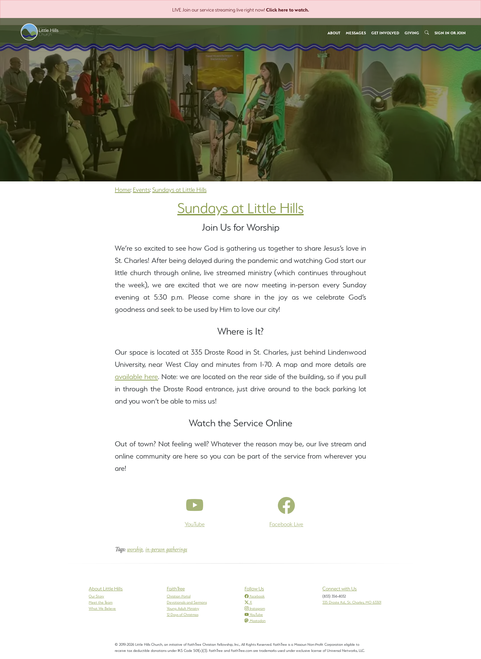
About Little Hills (106, 588)
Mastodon (255, 621)
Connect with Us (339, 588)
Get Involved (385, 33)
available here (136, 376)
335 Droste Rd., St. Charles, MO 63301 (351, 602)
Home (122, 189)
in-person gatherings (166, 550)
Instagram (255, 608)
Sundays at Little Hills (179, 189)
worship (135, 550)
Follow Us (254, 588)
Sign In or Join (450, 33)
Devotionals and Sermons (187, 602)
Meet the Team (100, 602)
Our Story (96, 596)
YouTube (254, 614)
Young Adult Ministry (183, 608)
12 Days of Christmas (182, 614)
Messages (356, 33)
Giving (412, 33)
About (333, 33)
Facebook (255, 596)
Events (141, 189)
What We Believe (102, 608)
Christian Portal (179, 596)
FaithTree (176, 588)
